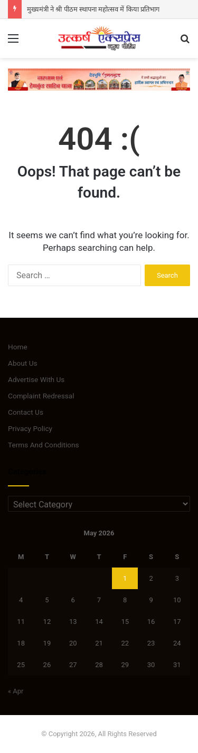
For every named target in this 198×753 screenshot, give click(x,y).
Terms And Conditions (43, 445)
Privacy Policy (30, 428)
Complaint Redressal (41, 396)
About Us (22, 363)
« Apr (16, 691)
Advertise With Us (36, 379)
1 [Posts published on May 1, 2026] (125, 578)
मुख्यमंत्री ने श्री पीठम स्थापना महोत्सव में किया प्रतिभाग (93, 9)
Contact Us (25, 412)
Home (17, 347)
